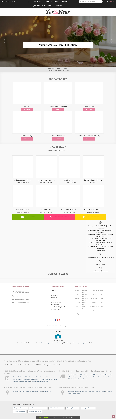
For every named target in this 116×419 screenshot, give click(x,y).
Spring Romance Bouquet (23, 180)
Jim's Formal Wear (39, 6)
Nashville (109, 391)
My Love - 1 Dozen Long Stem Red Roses (46, 180)
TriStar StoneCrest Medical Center (35, 377)
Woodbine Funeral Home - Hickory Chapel (99, 377)
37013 (45, 391)
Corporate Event (55, 309)
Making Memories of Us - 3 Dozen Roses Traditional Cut (23, 209)
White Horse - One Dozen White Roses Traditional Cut (93, 209)
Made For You (69, 180)
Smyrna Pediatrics (18, 377)
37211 (40, 391)
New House (89, 106)
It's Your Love (46, 209)
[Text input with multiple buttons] (91, 1)
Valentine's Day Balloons (58, 106)
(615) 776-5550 (19, 296)
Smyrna (77, 393)
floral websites (56, 343)
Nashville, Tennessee (35, 411)
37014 (15, 391)
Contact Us (54, 297)
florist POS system (46, 343)
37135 (36, 391)
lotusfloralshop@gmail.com (22, 299)
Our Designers (55, 304)
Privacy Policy (54, 295)
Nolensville (71, 393)
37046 (23, 391)
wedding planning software (81, 343)
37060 (27, 391)
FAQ (52, 300)
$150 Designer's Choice (93, 180)
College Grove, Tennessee (38, 408)
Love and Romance (58, 136)
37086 (32, 391)
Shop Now (27, 109)
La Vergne (102, 391)
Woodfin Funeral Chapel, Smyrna (77, 379)
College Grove (86, 391)
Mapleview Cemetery (79, 377)
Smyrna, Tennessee (72, 408)
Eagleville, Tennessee (20, 408)
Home (29, 2)
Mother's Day (27, 136)
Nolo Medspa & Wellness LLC (39, 381)
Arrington (71, 391)
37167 (49, 391)
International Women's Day (89, 136)
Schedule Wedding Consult (58, 307)
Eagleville (95, 391)
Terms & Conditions (56, 293)
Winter (26, 106)
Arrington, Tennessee (88, 408)
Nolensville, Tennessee (56, 408)
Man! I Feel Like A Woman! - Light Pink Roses (70, 209)
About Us (53, 290)
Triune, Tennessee (19, 411)
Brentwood (78, 391)
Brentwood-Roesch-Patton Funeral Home (80, 375)
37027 (19, 391)
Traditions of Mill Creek (38, 379)
